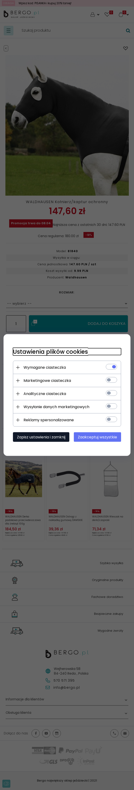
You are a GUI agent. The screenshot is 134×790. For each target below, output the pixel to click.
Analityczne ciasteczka (45, 393)
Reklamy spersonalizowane (49, 420)
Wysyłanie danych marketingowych (56, 407)
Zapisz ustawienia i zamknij (41, 437)
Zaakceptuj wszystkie (97, 437)
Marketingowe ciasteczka (47, 380)
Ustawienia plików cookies (50, 351)
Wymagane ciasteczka (45, 367)
